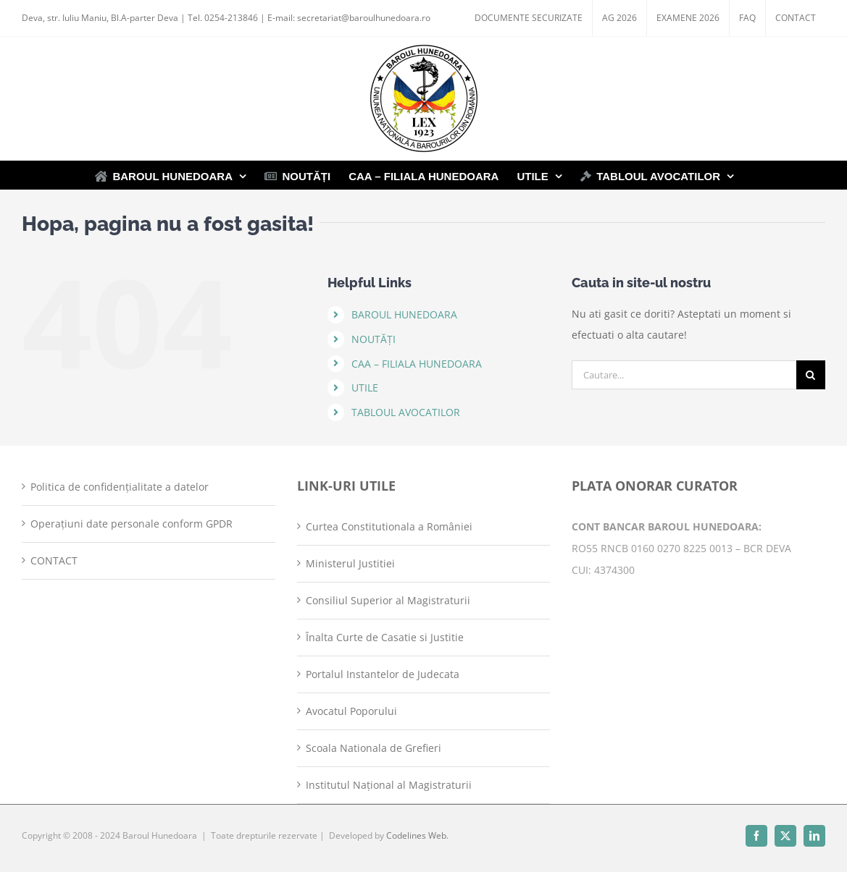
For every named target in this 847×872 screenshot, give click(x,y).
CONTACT (54, 560)
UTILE (364, 387)
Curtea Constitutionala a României (389, 526)
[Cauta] (810, 374)
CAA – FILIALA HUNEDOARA (416, 364)
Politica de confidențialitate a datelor (119, 487)
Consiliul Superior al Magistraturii (388, 600)
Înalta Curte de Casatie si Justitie (385, 637)
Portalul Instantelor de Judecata (382, 674)
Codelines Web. (417, 835)
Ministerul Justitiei (350, 563)
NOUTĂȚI (373, 339)
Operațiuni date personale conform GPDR (131, 523)
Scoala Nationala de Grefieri (373, 748)
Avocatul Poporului (351, 711)
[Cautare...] (684, 374)
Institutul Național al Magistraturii (389, 785)
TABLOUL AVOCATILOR (405, 412)
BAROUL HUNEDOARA (404, 314)
